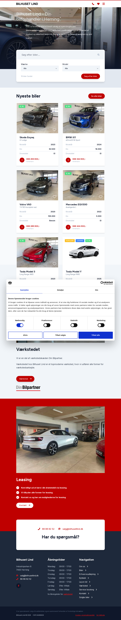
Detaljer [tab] (60, 290)
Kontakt (24, 507)
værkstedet (68, 594)
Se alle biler (96, 98)
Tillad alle (96, 335)
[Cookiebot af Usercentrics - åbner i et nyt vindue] (102, 283)
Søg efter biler (90, 78)
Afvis (25, 335)
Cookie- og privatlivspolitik (85, 615)
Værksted (25, 381)
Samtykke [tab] (24, 290)
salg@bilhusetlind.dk (70, 531)
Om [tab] (96, 290)
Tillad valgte (60, 335)
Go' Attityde (100, 615)
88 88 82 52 (46, 531)
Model (65, 66)
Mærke (24, 66)
